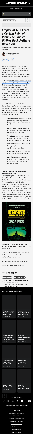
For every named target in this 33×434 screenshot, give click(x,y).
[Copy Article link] (12, 59)
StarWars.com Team (13, 53)
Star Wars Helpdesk (16, 426)
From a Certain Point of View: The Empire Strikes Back (16, 281)
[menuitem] (2, 3)
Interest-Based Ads (16, 429)
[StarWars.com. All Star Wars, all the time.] (16, 261)
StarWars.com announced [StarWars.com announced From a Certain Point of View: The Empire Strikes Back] (16, 83)
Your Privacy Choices (16, 432)
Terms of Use (16, 410)
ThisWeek (7, 277)
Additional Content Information (16, 413)
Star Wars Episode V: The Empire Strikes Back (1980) (15, 284)
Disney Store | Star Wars (16, 424)
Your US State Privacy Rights (16, 421)
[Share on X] (7, 59)
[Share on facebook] (3, 59)
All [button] (5, 14)
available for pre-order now (11, 257)
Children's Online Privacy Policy (16, 418)
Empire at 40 (19, 277)
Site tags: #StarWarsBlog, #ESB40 (13, 265)
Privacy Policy (16, 415)
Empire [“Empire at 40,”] (13, 74)
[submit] (30, 3)
